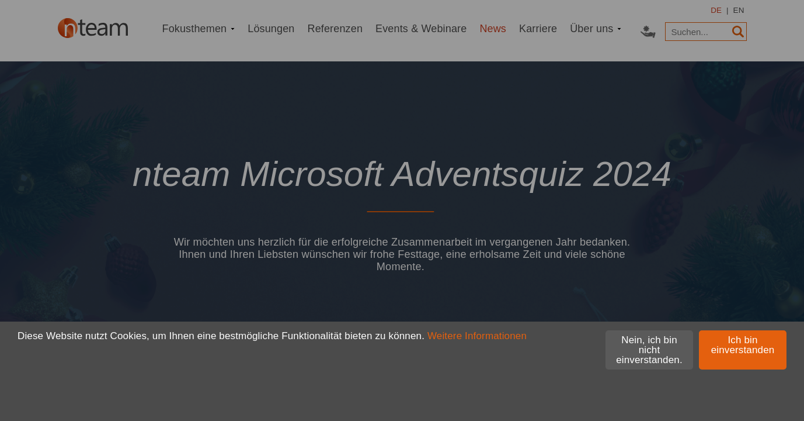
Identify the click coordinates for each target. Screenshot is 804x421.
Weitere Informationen (477, 335)
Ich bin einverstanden (743, 345)
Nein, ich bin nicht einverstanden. (649, 349)
